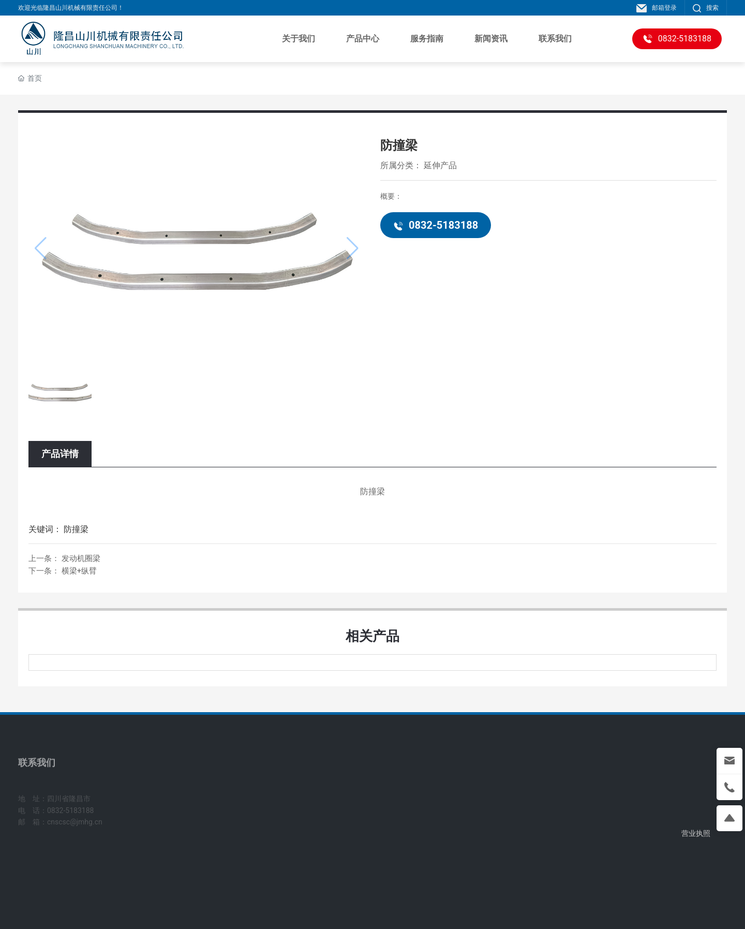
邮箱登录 (656, 8)
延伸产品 (440, 165)
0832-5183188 (435, 225)
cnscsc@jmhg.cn (74, 832)
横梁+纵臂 (79, 571)
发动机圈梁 (81, 558)
